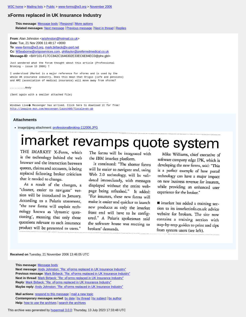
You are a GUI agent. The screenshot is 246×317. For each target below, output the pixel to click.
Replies (121, 28)
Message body (48, 23)
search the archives (72, 302)
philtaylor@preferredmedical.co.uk (85, 51)
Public (50, 6)
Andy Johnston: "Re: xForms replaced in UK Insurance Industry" (82, 269)
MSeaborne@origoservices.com (38, 51)
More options (84, 23)
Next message (54, 28)
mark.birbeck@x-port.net (62, 47)
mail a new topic (82, 294)
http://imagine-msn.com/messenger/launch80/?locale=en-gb (51, 109)
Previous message (79, 28)
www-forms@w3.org (72, 6)
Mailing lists (35, 6)
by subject (99, 298)
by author (115, 298)
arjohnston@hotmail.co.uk (60, 38)
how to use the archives (40, 302)
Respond (66, 23)
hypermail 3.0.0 (61, 310)
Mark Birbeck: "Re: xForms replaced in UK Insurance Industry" (87, 273)
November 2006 (101, 6)
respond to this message (52, 294)
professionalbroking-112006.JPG (75, 127)
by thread (83, 298)
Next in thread (104, 28)
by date (70, 298)
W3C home (15, 6)
